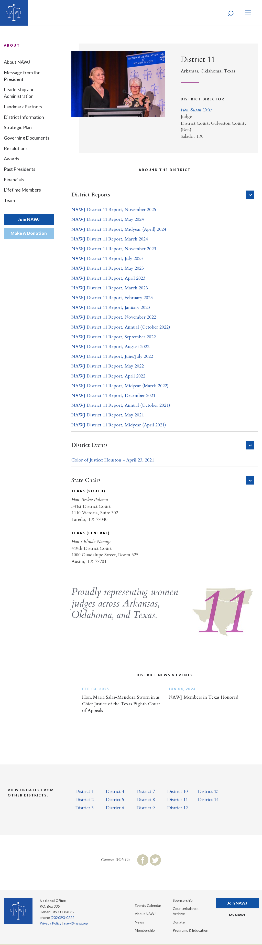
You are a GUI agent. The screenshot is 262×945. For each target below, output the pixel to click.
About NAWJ (17, 62)
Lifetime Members (22, 190)
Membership (145, 930)
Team (9, 200)
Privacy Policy (50, 923)
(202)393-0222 (62, 917)
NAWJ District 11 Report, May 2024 (107, 219)
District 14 (208, 799)
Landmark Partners (23, 106)
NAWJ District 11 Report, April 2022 (108, 376)
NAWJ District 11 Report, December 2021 (113, 395)
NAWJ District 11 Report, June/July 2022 (112, 356)
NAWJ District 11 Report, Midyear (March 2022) (120, 386)
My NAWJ (237, 915)
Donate (179, 922)
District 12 (177, 808)
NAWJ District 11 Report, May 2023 (107, 268)
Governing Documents (26, 138)
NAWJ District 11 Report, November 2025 (113, 209)
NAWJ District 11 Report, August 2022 (110, 346)
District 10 (177, 791)
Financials (14, 179)
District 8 (145, 799)
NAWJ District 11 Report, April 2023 (108, 278)
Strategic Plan (18, 127)
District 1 (84, 791)
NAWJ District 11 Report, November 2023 (113, 249)
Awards (11, 158)
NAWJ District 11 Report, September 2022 (113, 337)
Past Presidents (19, 169)
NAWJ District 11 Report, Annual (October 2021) (120, 405)
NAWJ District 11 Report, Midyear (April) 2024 (118, 229)
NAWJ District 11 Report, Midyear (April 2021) (118, 425)
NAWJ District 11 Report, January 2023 (110, 307)
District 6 (115, 808)
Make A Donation (28, 233)
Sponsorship (183, 900)
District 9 (145, 808)
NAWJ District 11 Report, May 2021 (107, 415)
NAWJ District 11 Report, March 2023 (109, 288)
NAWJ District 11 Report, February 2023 (112, 298)
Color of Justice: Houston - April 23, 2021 (112, 460)
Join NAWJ (29, 219)
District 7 (145, 791)
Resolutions (16, 148)
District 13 (208, 791)
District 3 (84, 808)
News (139, 922)
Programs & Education (190, 930)
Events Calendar (148, 905)
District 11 (177, 799)
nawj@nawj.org (76, 923)
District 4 (115, 791)
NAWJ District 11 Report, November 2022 (113, 317)
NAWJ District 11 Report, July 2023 (107, 258)
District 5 (115, 799)
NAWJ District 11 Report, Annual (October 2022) (120, 327)
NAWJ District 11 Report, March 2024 (109, 239)
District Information (24, 117)
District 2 (84, 799)
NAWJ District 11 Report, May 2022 (107, 366)
